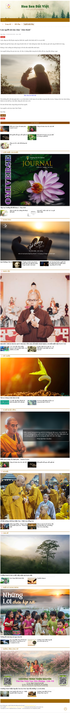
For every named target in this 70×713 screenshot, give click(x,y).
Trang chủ (8, 24)
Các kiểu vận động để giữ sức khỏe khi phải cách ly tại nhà (17, 401)
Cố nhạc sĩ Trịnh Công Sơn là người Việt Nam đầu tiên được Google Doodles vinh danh (30, 263)
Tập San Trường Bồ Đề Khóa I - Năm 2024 (13, 207)
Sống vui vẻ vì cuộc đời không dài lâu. (18, 143)
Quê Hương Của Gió (6, 262)
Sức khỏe (6, 356)
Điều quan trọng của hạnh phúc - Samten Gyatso (18, 127)
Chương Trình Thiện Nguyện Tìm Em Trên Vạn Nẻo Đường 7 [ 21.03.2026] (22, 688)
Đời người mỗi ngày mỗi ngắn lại (18, 134)
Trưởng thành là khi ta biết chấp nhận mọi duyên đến (16, 575)
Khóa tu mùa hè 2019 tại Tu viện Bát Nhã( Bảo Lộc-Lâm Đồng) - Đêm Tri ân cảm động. (45, 525)
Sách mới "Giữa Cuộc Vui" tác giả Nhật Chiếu (46, 211)
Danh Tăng (7, 220)
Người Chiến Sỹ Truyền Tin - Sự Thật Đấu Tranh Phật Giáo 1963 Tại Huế (45, 348)
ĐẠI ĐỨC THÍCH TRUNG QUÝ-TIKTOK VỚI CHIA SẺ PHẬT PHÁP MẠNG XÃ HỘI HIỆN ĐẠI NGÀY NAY (33, 344)
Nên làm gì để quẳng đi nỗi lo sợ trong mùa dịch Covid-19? (45, 401)
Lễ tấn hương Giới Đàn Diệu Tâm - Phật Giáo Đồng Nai (17, 521)
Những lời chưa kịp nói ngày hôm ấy (11, 637)
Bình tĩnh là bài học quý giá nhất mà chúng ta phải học (45, 135)
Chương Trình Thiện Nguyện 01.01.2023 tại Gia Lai (44, 640)
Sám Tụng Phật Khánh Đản (17, 578)
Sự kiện (5, 471)
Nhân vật (6, 271)
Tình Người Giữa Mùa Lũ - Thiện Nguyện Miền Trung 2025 (18, 692)
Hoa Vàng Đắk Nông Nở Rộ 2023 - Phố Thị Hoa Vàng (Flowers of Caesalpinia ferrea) (18, 641)
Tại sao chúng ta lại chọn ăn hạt (9, 397)
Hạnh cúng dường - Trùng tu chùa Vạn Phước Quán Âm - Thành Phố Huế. (19, 525)
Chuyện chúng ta (41, 578)
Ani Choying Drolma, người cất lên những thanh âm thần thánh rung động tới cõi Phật (57, 263)
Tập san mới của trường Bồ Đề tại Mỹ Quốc (19, 211)
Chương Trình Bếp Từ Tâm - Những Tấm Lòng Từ (44, 692)
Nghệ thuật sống (29, 24)
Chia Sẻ (5, 533)
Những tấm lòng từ (10, 649)
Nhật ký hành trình (10, 587)
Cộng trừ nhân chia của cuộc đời (45, 126)
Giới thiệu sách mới (10, 152)
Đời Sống (17, 24)
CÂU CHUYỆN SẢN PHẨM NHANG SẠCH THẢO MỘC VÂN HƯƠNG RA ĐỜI (18, 348)
